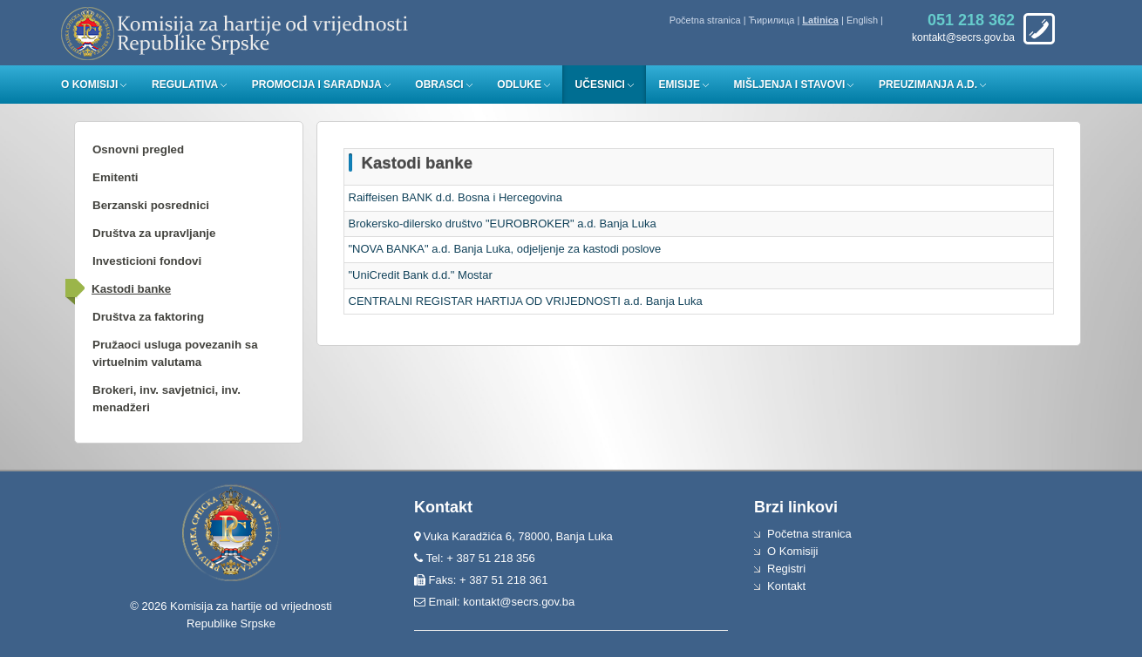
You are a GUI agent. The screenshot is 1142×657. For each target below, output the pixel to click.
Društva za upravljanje (153, 233)
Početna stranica (705, 20)
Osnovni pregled (138, 149)
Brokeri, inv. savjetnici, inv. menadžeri (166, 398)
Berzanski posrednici (150, 205)
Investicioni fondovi (146, 261)
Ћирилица (772, 20)
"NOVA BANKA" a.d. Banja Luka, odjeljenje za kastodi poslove (505, 248)
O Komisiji (89, 84)
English (862, 20)
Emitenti (115, 177)
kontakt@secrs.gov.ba (518, 601)
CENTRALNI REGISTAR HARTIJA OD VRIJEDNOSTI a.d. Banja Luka (526, 301)
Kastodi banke (131, 288)
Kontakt (786, 586)
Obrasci (439, 84)
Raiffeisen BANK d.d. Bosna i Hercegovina (455, 197)
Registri (786, 568)
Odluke (519, 84)
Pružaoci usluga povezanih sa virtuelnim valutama (175, 353)
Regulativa (185, 84)
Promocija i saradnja (317, 84)
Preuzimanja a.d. (928, 84)
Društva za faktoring (148, 316)
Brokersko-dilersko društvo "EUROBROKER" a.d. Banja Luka (502, 223)
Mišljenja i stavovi (790, 84)
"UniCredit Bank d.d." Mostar (421, 274)
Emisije (679, 84)
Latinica (820, 20)
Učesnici (600, 84)
